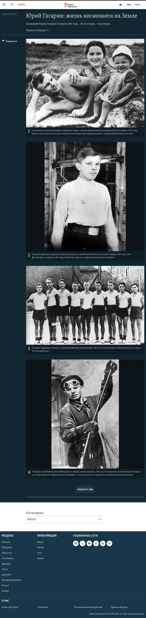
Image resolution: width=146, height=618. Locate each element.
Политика (7, 547)
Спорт (5, 569)
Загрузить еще (85, 489)
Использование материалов (88, 607)
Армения (6, 574)
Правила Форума (119, 607)
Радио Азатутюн (10, 607)
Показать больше (37, 30)
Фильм (40, 547)
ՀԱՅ (137, 5)
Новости (6, 542)
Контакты (43, 607)
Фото (21, 5)
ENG (129, 5)
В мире (5, 591)
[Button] (9, 42)
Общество (7, 553)
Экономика (8, 558)
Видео (40, 542)
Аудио (40, 558)
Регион (5, 585)
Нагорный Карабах (11, 580)
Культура (6, 564)
